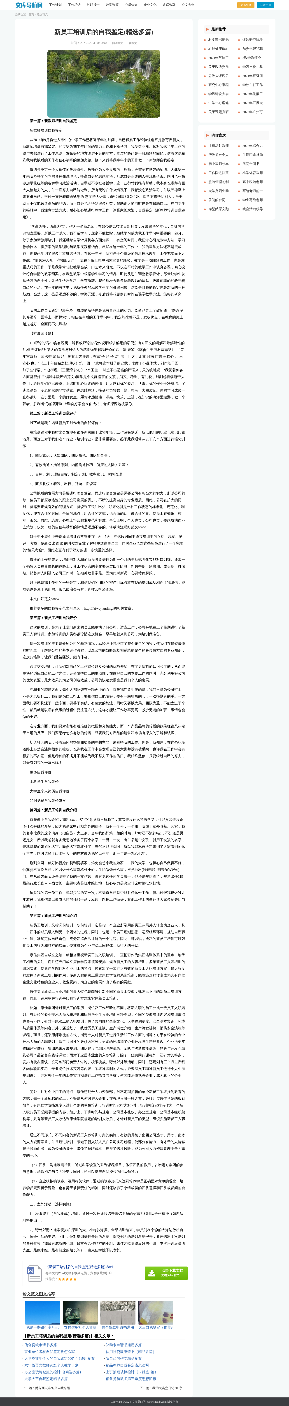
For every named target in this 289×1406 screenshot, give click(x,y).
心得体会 (131, 5)
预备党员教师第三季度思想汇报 (131, 1379)
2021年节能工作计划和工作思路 (218, 61)
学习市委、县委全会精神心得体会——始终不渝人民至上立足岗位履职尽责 (252, 70)
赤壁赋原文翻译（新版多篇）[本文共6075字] (218, 212)
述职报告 (93, 5)
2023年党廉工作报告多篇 (252, 97)
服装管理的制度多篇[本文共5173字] (218, 185)
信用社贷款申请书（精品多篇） (131, 1352)
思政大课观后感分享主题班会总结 (218, 79)
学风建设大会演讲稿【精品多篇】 (218, 97)
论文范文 (42, 14)
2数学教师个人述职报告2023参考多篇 (252, 61)
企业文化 (150, 5)
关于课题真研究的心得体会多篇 (218, 115)
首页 (31, 14)
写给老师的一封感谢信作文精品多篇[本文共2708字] (252, 194)
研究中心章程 (218, 85)
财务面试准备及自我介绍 (52, 1388)
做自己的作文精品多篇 (124, 1358)
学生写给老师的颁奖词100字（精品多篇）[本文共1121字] (252, 203)
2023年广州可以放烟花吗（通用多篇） (252, 115)
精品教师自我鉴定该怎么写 (127, 1365)
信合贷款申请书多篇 (40, 1345)
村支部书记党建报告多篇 (218, 43)
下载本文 (131, 43)
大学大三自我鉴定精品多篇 (46, 1379)
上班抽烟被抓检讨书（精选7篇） (132, 1372)
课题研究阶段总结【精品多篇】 (252, 43)
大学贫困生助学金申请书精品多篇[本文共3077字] (218, 194)
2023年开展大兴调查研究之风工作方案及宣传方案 (252, 106)
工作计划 (55, 5)
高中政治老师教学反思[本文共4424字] (252, 185)
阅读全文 (117, 43)
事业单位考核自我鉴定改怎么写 (49, 1352)
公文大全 (188, 5)
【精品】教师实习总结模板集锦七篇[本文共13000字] (218, 149)
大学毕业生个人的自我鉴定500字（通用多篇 (59, 1358)
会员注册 (265, 5)
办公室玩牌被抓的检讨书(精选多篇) (52, 1372)
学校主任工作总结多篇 (252, 88)
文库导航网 (139, 1401)
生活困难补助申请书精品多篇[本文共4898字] (252, 158)
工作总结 (74, 5)
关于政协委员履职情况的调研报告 (218, 70)
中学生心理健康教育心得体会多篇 (218, 106)
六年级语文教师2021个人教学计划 (51, 1365)
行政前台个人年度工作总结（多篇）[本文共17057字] (218, 158)
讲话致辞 (169, 5)
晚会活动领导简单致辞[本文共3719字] (252, 212)
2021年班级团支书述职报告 (252, 79)
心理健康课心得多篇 (218, 52)
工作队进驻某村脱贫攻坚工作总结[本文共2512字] (218, 176)
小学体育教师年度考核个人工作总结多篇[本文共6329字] (252, 176)
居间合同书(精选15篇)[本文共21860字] (252, 167)
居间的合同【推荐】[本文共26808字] (218, 203)
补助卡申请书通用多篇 (124, 1345)
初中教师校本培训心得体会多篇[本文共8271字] (218, 167)
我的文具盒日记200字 (167, 1388)
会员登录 (245, 5)
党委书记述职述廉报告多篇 (252, 52)
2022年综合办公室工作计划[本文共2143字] (252, 149)
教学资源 (112, 5)
